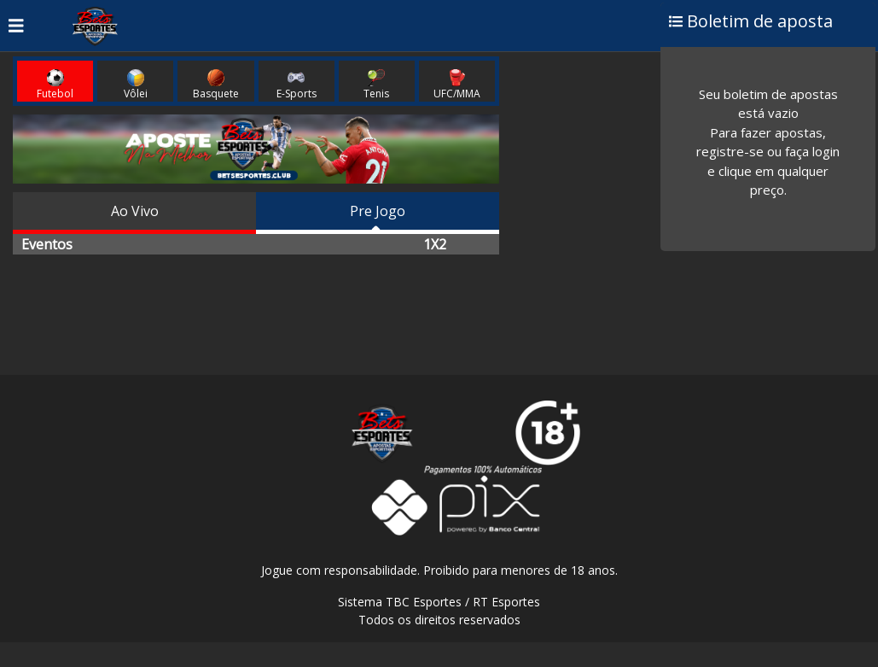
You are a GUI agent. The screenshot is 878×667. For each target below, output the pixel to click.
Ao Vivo (135, 211)
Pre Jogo (377, 211)
